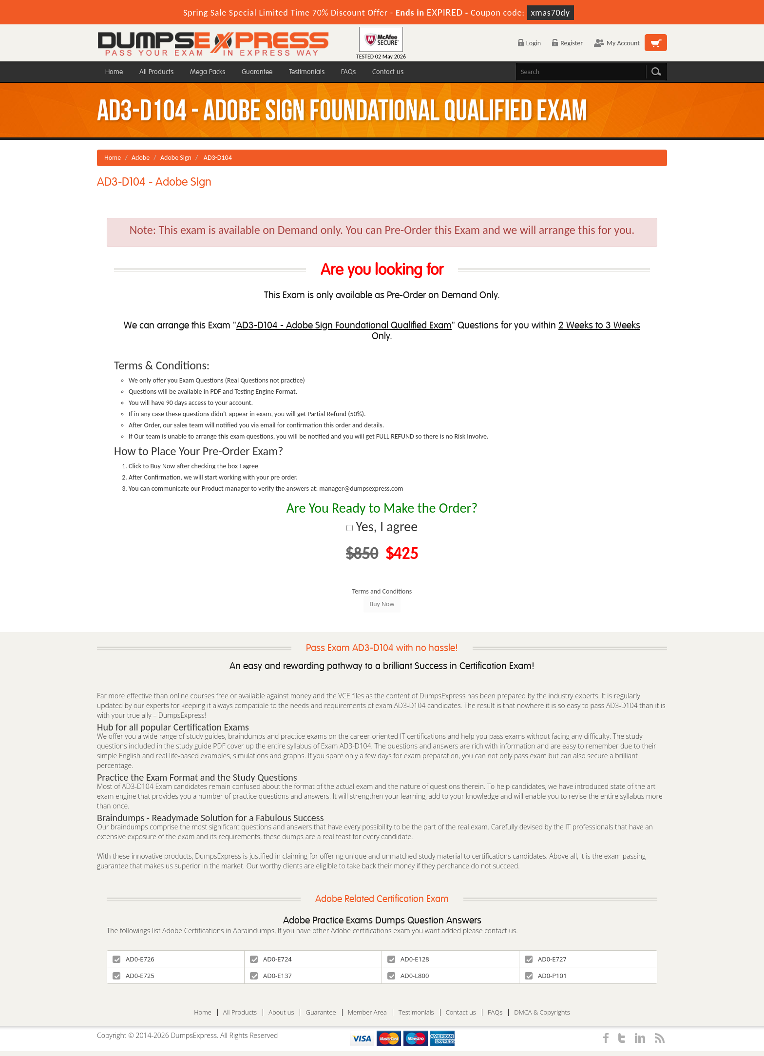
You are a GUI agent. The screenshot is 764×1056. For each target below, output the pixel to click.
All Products (156, 72)
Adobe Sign (175, 158)
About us (281, 1012)
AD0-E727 (546, 959)
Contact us (387, 72)
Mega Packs (207, 72)
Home (114, 72)
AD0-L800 (408, 975)
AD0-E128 (408, 959)
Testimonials (307, 72)
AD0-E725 (133, 975)
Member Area (367, 1012)
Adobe (141, 158)
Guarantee (257, 72)
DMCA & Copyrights (542, 1012)
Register (567, 43)
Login (529, 43)
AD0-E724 (271, 959)
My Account (617, 43)
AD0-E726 (133, 959)
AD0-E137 (271, 975)
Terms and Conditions (382, 591)
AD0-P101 (546, 975)
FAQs (348, 72)
